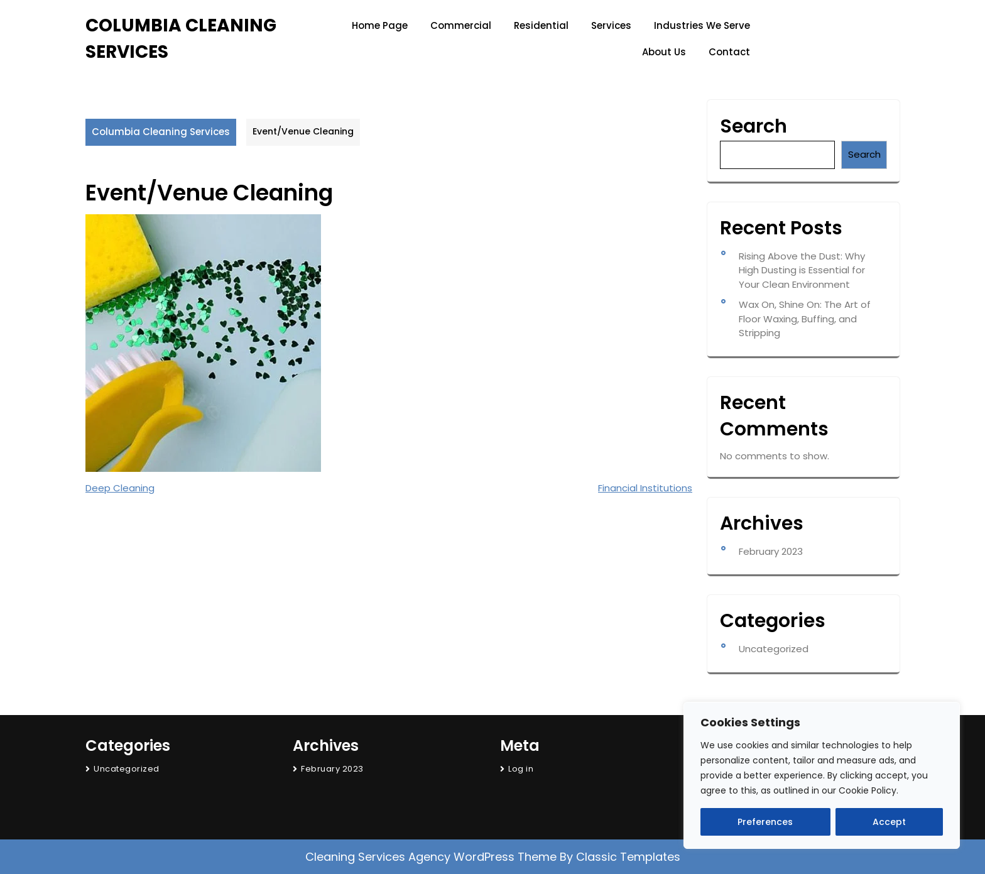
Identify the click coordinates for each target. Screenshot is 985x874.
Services (611, 25)
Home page (380, 25)
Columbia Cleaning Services (161, 131)
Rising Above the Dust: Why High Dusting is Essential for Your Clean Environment (802, 270)
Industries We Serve (702, 25)
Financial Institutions (645, 487)
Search (753, 126)
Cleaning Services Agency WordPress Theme (432, 857)
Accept (889, 822)
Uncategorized (773, 648)
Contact (729, 51)
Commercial (460, 25)
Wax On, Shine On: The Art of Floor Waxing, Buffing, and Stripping (805, 318)
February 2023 (771, 551)
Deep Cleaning (120, 487)
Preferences (765, 822)
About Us (664, 51)
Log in (520, 769)
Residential (541, 25)
